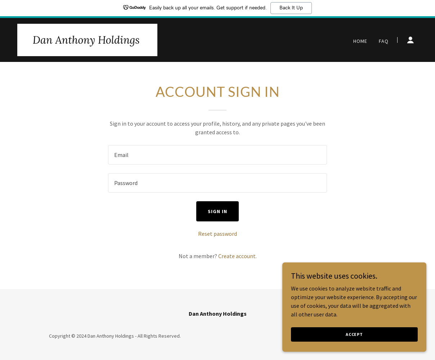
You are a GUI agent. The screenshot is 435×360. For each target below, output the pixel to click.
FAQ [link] (384, 41)
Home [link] (360, 41)
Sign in (217, 211)
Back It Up (291, 7)
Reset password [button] (217, 233)
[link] (87, 39)
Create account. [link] (237, 256)
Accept (354, 334)
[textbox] (217, 155)
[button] (410, 40)
